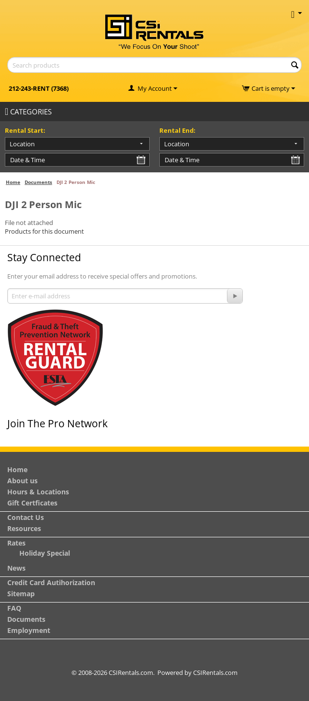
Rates (16, 542)
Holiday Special (44, 553)
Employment (28, 630)
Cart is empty (273, 88)
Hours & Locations (38, 491)
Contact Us (25, 517)
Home (13, 182)
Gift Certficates (32, 502)
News (16, 568)
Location (22, 144)
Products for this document (44, 231)
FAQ (14, 608)
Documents (38, 182)
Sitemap (21, 593)
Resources (24, 528)
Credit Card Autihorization (51, 582)
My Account (155, 88)
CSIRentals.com (215, 672)
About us (22, 480)
